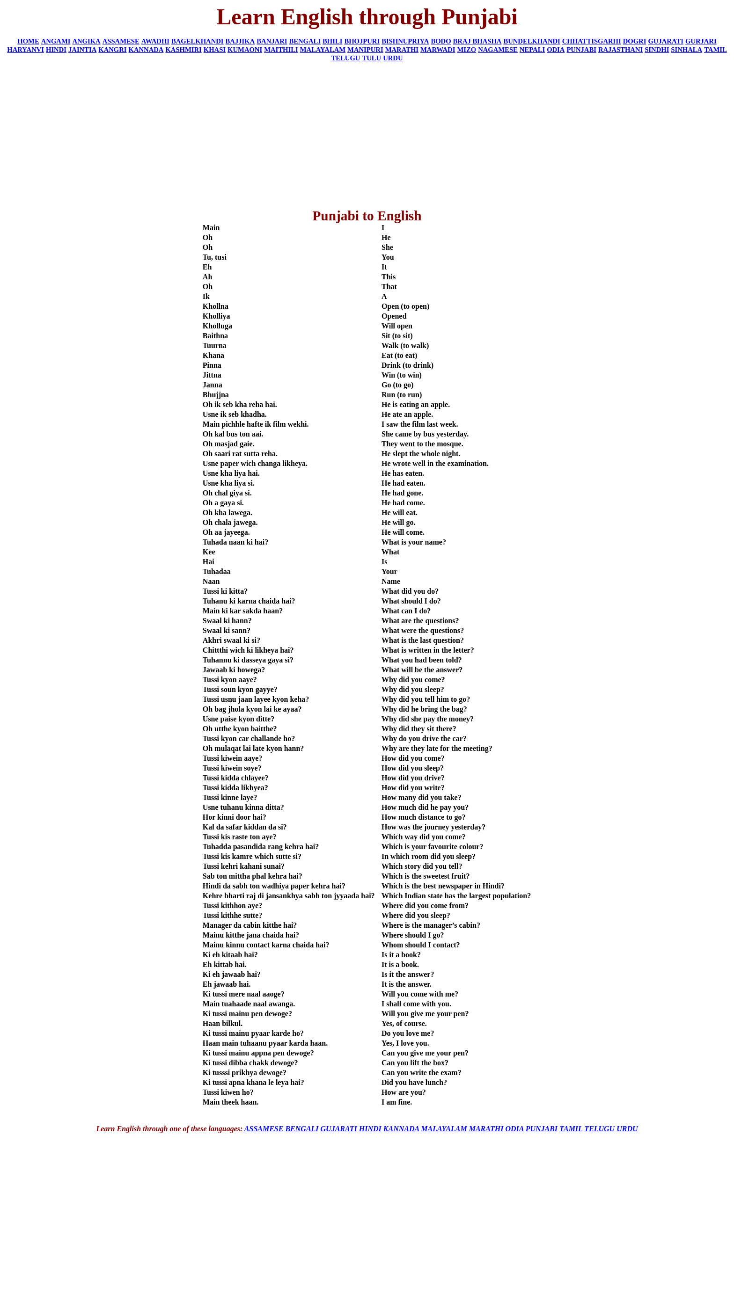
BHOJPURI (362, 41)
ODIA (556, 49)
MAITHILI (281, 49)
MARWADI (437, 49)
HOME (28, 41)
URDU (393, 58)
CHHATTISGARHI (591, 41)
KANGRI (112, 49)
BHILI (332, 41)
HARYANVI (25, 49)
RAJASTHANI (620, 49)
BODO (441, 41)
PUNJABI (581, 49)
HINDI (56, 49)
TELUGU (345, 58)
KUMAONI (245, 49)
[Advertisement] (367, 135)
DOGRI (634, 41)
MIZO (466, 49)
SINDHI (657, 49)
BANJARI (272, 41)
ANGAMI (56, 41)
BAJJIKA (240, 41)
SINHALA (686, 49)
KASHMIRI (183, 49)
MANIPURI (365, 49)
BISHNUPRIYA (405, 41)
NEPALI (532, 49)
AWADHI (155, 41)
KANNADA (146, 49)
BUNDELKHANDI (531, 41)
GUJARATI (665, 41)
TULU (371, 58)
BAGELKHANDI (197, 41)
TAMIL (715, 49)
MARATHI (401, 49)
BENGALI (305, 41)
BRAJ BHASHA (477, 41)
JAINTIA (82, 49)
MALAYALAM (322, 49)
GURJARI (701, 41)
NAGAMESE (498, 49)
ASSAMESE (121, 41)
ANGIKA (86, 41)
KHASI (215, 49)
